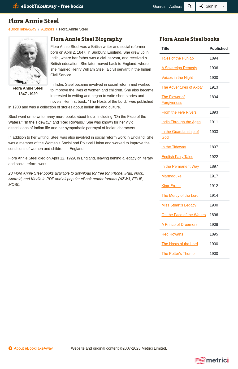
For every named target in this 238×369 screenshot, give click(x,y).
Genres (159, 6)
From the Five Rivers (178, 112)
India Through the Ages (180, 122)
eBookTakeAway (22, 29)
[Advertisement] (119, 299)
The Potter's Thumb (178, 254)
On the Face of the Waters (183, 215)
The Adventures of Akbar (182, 87)
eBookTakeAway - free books (47, 6)
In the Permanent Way (180, 166)
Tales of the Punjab (177, 58)
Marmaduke (171, 176)
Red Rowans (172, 234)
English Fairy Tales (177, 157)
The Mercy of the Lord (180, 195)
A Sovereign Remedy (179, 68)
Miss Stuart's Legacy (178, 205)
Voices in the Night (177, 78)
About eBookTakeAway (31, 348)
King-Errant (171, 186)
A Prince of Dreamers (179, 225)
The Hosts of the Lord (179, 244)
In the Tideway (173, 147)
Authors (175, 6)
